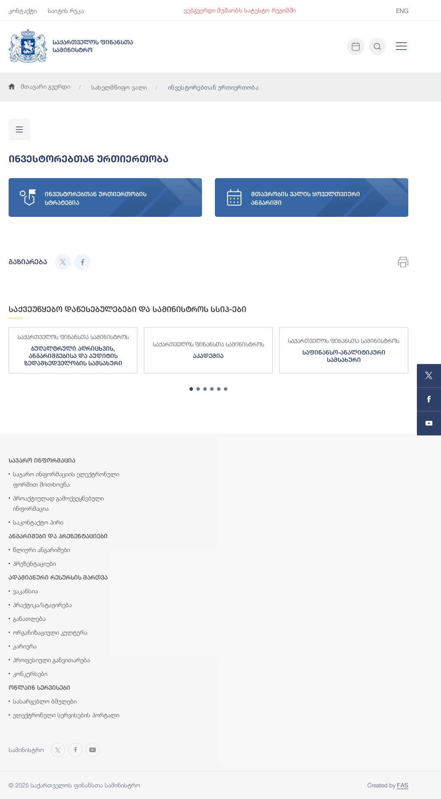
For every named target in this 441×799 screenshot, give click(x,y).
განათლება (29, 618)
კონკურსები (30, 673)
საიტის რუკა (66, 10)
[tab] (191, 389)
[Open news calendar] (355, 46)
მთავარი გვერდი (39, 86)
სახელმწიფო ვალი (119, 87)
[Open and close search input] (377, 46)
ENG (402, 10)
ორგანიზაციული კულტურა (50, 632)
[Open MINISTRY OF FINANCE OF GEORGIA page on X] (429, 376)
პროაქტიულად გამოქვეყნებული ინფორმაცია (58, 503)
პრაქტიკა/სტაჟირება (42, 604)
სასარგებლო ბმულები (45, 701)
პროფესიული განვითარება (51, 659)
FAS (402, 785)
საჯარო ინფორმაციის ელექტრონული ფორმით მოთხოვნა (66, 479)
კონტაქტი (23, 10)
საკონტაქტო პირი (38, 522)
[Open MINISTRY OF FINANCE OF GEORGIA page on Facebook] (429, 399)
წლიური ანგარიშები (41, 549)
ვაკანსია (25, 591)
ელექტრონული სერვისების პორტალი (66, 715)
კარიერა (25, 646)
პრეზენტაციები (34, 563)
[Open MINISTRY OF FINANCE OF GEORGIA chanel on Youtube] (429, 423)
